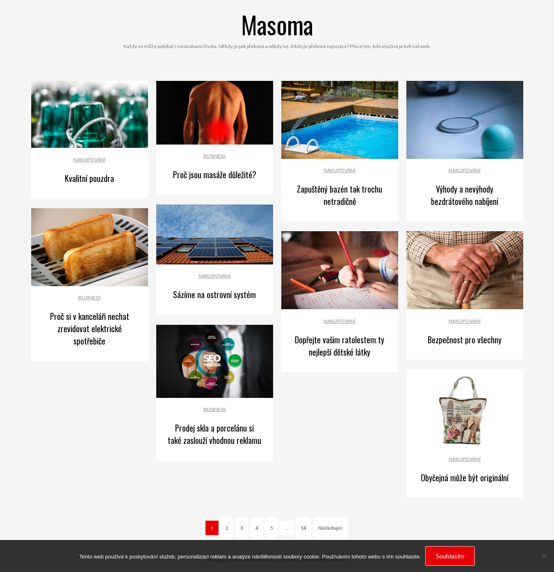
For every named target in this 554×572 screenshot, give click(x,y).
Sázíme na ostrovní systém (214, 294)
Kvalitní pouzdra (89, 178)
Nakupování (89, 159)
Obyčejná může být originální (464, 477)
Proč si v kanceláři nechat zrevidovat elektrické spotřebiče (89, 328)
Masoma (277, 24)
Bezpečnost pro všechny (465, 339)
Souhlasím (450, 556)
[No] (544, 556)
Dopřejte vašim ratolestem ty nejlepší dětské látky (339, 345)
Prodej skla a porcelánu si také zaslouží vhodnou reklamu (214, 434)
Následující (330, 528)
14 (303, 528)
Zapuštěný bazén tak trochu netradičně (339, 195)
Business (214, 156)
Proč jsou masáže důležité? (214, 174)
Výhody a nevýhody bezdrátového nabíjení (464, 195)
